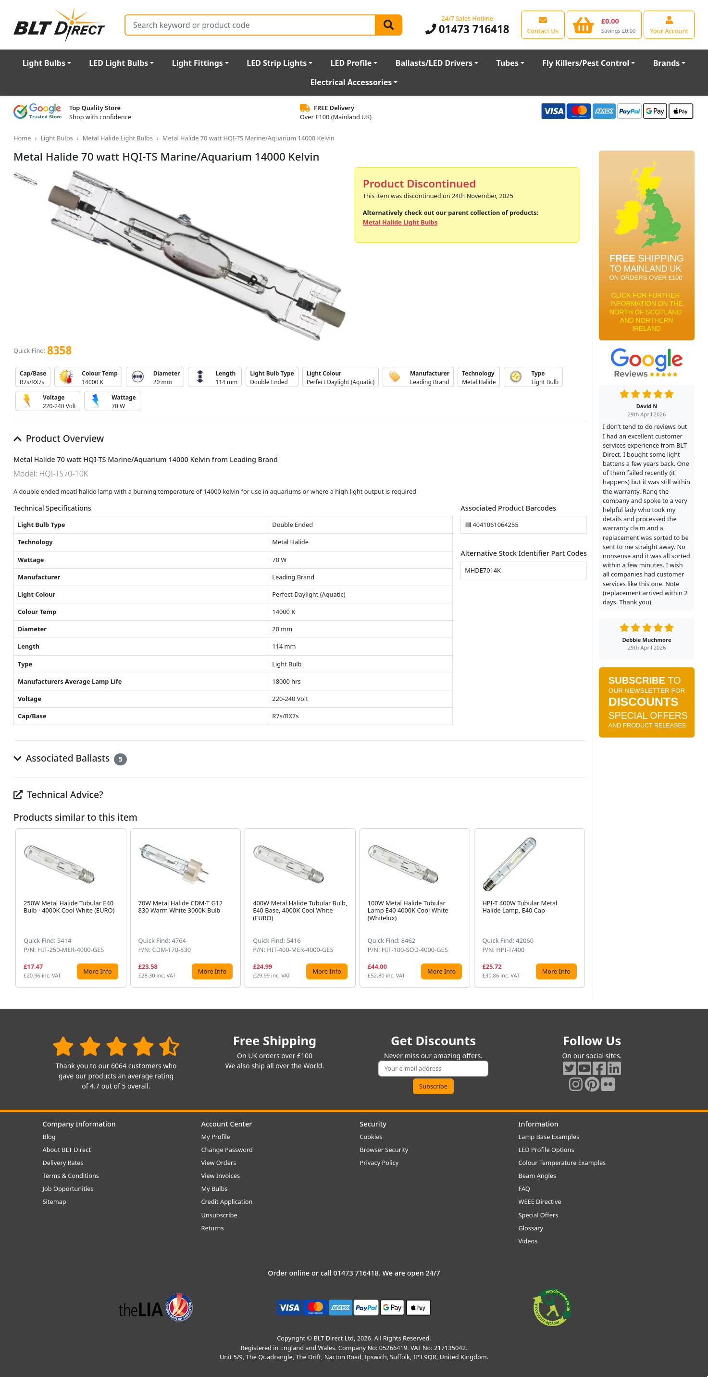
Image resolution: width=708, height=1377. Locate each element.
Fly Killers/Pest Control (585, 63)
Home (22, 138)
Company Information (79, 1123)
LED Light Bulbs (118, 63)
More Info (97, 971)
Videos (528, 1241)
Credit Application (227, 1201)
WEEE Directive (540, 1201)
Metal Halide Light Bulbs (118, 138)
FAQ (524, 1188)
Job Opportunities (68, 1188)
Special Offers (539, 1215)
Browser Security (384, 1149)
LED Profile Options (546, 1149)
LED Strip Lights (277, 63)
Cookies (371, 1136)
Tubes (507, 63)
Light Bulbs (44, 63)
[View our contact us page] (543, 24)
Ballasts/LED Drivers (434, 63)
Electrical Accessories (351, 82)
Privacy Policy (379, 1162)
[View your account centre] (669, 24)
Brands (666, 63)
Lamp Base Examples (549, 1136)
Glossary (531, 1228)
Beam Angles (538, 1175)
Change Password (227, 1149)
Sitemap (54, 1201)
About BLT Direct (67, 1149)
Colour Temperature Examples (562, 1162)
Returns (212, 1228)
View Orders (218, 1162)
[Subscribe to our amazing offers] (433, 1069)
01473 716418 (467, 29)
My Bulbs (214, 1188)
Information (539, 1123)
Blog (49, 1136)
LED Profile (351, 63)
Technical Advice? (58, 794)
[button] (579, 908)
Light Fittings (197, 63)
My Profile (215, 1136)
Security (373, 1123)
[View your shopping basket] (604, 24)
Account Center (226, 1123)
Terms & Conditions (71, 1175)
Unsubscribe (219, 1215)
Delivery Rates (63, 1162)
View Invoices (220, 1175)
